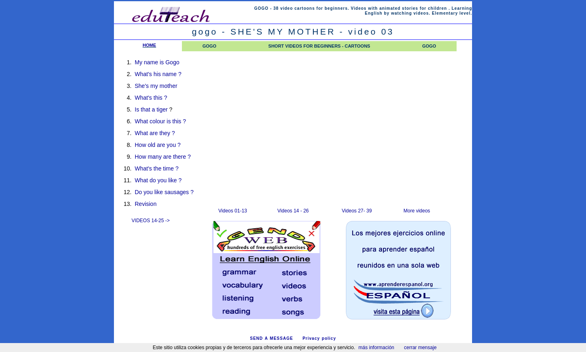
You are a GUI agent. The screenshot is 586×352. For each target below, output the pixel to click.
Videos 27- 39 (357, 211)
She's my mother (156, 86)
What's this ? (151, 97)
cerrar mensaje (420, 347)
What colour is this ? (160, 121)
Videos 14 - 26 (293, 211)
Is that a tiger (151, 109)
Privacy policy (319, 338)
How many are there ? (163, 156)
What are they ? (155, 133)
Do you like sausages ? (164, 192)
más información (376, 347)
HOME (149, 45)
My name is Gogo (157, 62)
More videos (417, 211)
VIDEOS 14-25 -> (150, 220)
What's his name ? (158, 74)
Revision (146, 204)
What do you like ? (158, 180)
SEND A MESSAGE (271, 338)
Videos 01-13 (233, 211)
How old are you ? (158, 145)
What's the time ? (157, 168)
